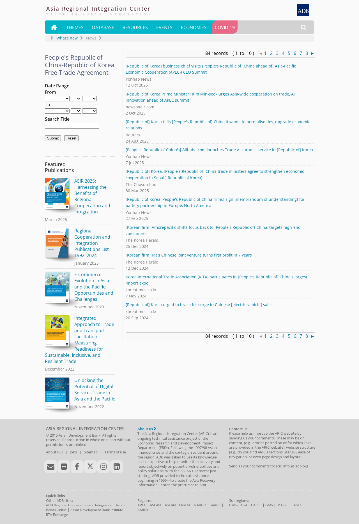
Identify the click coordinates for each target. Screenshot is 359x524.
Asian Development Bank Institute (96, 510)
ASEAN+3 (172, 504)
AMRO (142, 509)
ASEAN (155, 504)
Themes (75, 27)
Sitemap (91, 452)
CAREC (256, 505)
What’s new (67, 38)
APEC (141, 504)
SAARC (215, 504)
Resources (135, 27)
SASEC (297, 505)
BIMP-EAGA (238, 505)
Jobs (73, 452)
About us (146, 428)
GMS (269, 505)
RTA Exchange (57, 515)
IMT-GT (282, 505)
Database (103, 27)
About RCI (54, 452)
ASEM (185, 504)
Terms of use (115, 452)
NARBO (200, 504)
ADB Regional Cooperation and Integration (79, 505)
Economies (193, 27)
